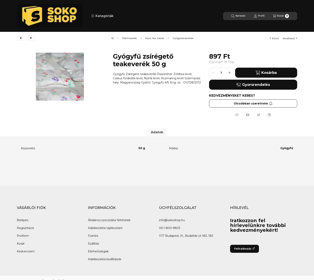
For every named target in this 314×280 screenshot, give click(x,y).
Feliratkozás (244, 248)
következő (290, 38)
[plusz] (229, 72)
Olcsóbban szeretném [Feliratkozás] (253, 103)
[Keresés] (238, 16)
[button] (102, 16)
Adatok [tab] (157, 132)
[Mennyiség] (221, 72)
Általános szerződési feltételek (109, 220)
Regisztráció (25, 228)
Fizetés (93, 236)
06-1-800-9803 (169, 228)
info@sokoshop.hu (172, 220)
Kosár (21, 243)
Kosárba (266, 72)
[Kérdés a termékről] (269, 114)
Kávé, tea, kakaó (154, 38)
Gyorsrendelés (253, 84)
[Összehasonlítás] (258, 114)
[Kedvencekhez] (236, 114)
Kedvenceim (26, 251)
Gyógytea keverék (183, 38)
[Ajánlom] (247, 114)
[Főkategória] (112, 38)
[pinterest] (31, 38)
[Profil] (259, 16)
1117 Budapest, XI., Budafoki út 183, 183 (186, 236)
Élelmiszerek (129, 38)
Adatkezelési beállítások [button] (104, 259)
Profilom (23, 236)
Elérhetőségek (98, 251)
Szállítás (93, 243)
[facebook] (21, 38)
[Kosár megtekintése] (281, 16)
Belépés (22, 220)
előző (274, 38)
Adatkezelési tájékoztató (105, 228)
